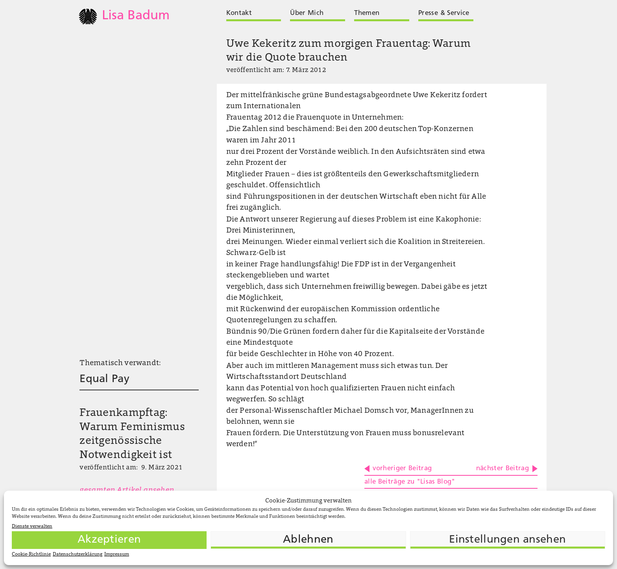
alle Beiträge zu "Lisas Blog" (409, 481)
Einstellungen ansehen (507, 539)
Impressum (116, 554)
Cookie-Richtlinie (31, 554)
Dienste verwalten (32, 526)
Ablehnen (308, 539)
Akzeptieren (109, 539)
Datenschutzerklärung (77, 554)
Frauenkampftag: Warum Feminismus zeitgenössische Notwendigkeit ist (132, 434)
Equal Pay (104, 379)
